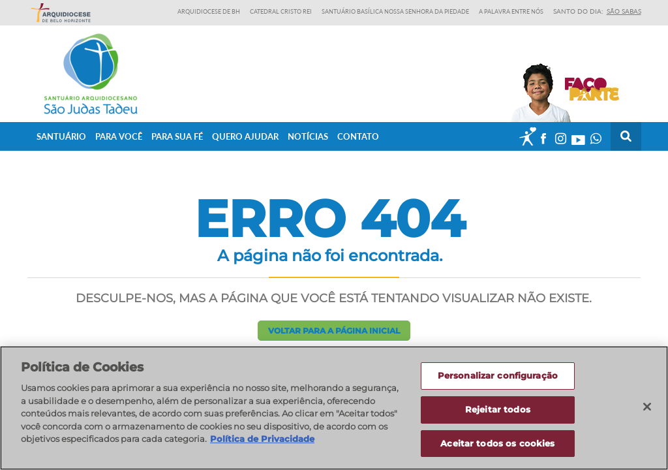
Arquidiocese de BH (208, 11)
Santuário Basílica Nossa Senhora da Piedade (395, 11)
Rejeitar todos (497, 414)
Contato (358, 136)
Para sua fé (177, 136)
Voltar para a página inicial (334, 331)
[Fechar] (647, 412)
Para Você (118, 136)
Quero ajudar (245, 136)
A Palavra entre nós (511, 11)
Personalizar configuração (498, 380)
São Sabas (624, 11)
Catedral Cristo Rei (281, 11)
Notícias (308, 136)
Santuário (61, 136)
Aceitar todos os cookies (497, 448)
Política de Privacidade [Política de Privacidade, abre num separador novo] (262, 444)
